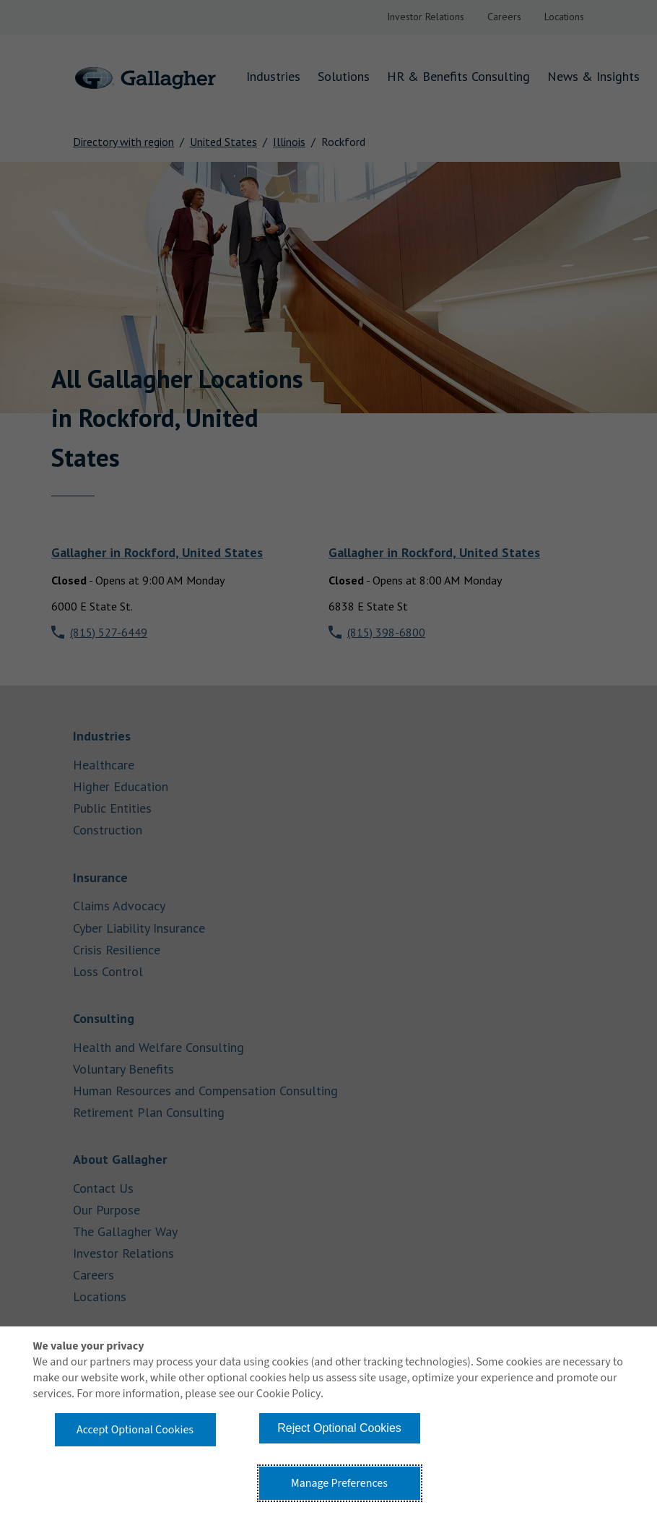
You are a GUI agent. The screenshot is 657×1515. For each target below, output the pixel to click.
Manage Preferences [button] (339, 1483)
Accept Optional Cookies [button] (135, 1430)
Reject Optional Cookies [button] (339, 1428)
